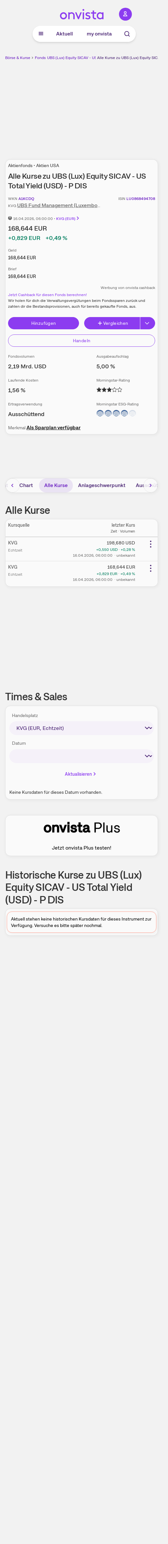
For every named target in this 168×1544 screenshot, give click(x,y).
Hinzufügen (43, 323)
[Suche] (127, 33)
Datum (19, 743)
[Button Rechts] (147, 323)
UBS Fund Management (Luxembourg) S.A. (67, 205)
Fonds (40, 57)
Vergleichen (112, 323)
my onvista (99, 33)
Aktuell (64, 33)
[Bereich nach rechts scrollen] (150, 485)
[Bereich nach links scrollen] (12, 485)
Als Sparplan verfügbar (53, 427)
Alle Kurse (56, 485)
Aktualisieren (81, 774)
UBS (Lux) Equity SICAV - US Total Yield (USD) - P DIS (93, 57)
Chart (26, 485)
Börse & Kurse (17, 57)
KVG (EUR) (68, 218)
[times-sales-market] (81, 728)
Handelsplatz (25, 715)
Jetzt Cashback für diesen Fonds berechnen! (47, 294)
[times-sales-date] (81, 756)
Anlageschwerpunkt (101, 485)
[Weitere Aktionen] (150, 544)
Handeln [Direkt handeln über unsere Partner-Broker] (81, 341)
